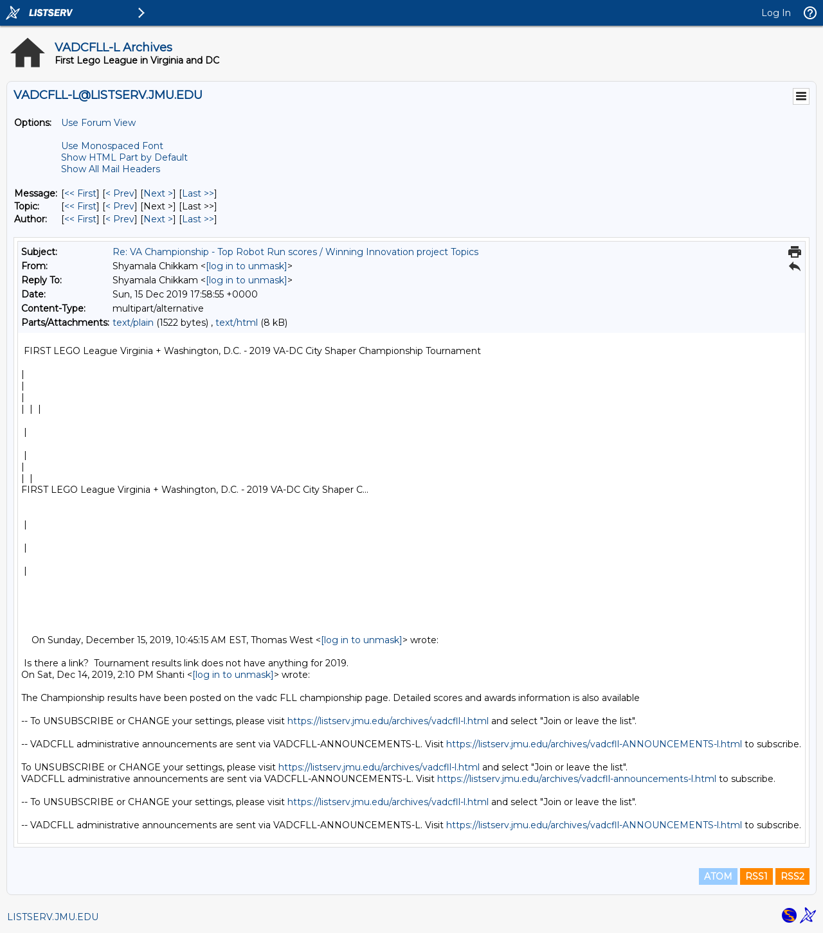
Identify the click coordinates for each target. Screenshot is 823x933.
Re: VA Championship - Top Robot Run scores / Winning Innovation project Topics (295, 252)
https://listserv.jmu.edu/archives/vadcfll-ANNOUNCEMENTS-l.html (594, 744)
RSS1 (756, 876)
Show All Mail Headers (110, 169)
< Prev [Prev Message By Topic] (119, 206)
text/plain (133, 322)
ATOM (718, 876)
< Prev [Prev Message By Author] (119, 219)
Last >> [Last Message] (198, 193)
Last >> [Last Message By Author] (198, 219)
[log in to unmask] (246, 266)
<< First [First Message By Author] (80, 219)
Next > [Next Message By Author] (158, 219)
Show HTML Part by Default (124, 157)
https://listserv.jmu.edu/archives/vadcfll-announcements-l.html (576, 779)
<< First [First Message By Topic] (80, 206)
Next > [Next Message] (158, 193)
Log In (776, 13)
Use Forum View (98, 123)
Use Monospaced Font (112, 146)
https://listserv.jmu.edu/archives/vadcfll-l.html (388, 721)
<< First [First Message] (80, 193)
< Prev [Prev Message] (119, 193)
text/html (236, 322)
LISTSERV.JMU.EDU (52, 917)
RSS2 (792, 876)
